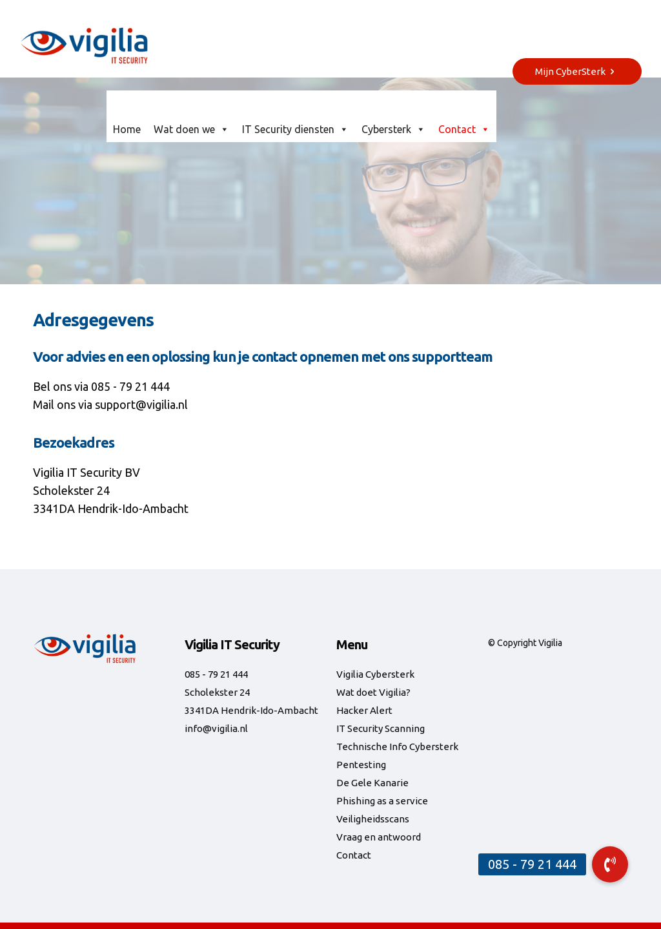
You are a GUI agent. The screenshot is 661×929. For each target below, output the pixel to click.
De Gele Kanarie (372, 782)
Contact (464, 129)
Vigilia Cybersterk (375, 674)
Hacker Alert (364, 710)
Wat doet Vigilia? (373, 692)
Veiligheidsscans (372, 818)
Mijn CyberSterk (577, 71)
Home (127, 129)
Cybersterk (393, 129)
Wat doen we (191, 129)
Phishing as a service (382, 800)
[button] (610, 864)
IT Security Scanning (380, 728)
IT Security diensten (295, 129)
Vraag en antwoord (378, 836)
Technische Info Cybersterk (397, 746)
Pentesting (361, 764)
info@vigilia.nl (216, 728)
